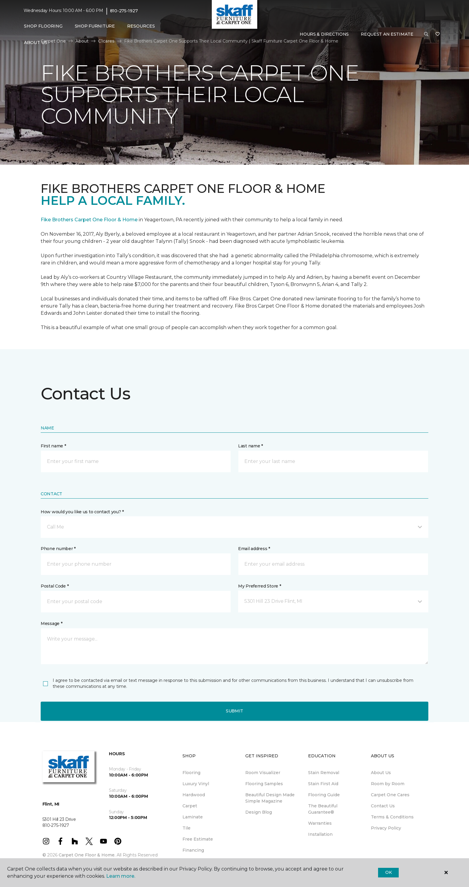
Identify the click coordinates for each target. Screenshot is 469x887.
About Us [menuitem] (381, 772)
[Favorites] (437, 34)
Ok (388, 872)
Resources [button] (141, 26)
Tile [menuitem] (186, 828)
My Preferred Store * (259, 586)
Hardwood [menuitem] (193, 794)
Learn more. (120, 876)
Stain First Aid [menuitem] (323, 783)
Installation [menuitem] (320, 834)
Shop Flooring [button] (43, 26)
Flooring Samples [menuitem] (264, 783)
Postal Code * (54, 586)
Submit (234, 711)
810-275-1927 (124, 10)
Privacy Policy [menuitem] (386, 828)
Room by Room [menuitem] (387, 783)
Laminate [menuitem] (192, 817)
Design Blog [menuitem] (258, 812)
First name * (53, 446)
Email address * (254, 549)
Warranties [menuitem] (320, 823)
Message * (51, 623)
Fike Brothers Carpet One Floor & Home (89, 219)
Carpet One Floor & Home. (87, 855)
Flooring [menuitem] (191, 772)
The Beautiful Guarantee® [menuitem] (322, 809)
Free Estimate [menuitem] (197, 839)
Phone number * (58, 549)
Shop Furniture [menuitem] (95, 26)
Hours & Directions (324, 34)
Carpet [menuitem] (189, 806)
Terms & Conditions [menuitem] (392, 817)
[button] (426, 34)
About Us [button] (35, 42)
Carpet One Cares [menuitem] (390, 794)
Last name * (250, 446)
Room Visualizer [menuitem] (262, 772)
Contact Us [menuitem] (383, 806)
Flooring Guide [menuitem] (324, 794)
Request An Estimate (387, 34)
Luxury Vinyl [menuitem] (195, 783)
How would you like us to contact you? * (82, 512)
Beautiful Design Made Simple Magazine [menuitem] (270, 798)
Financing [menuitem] (193, 850)
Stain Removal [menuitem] (323, 772)
